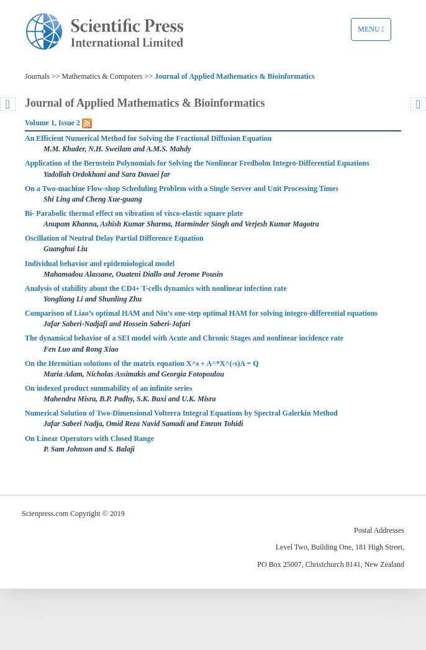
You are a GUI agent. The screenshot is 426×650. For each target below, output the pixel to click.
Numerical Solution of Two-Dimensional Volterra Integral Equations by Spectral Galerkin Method (181, 413)
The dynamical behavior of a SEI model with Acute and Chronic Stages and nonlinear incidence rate (184, 338)
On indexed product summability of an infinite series (108, 388)
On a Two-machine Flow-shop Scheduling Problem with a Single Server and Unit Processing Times (181, 188)
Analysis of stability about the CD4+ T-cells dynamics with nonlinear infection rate (156, 288)
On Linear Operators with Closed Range (89, 438)
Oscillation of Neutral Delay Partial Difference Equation (114, 238)
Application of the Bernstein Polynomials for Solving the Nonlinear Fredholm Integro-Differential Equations (197, 163)
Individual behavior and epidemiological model (99, 263)
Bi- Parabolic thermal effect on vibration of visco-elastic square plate (134, 213)
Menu (374, 32)
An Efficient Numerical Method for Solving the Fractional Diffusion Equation (148, 138)
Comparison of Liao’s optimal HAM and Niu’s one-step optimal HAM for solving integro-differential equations (201, 313)
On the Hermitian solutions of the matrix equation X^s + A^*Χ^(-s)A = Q (142, 363)
